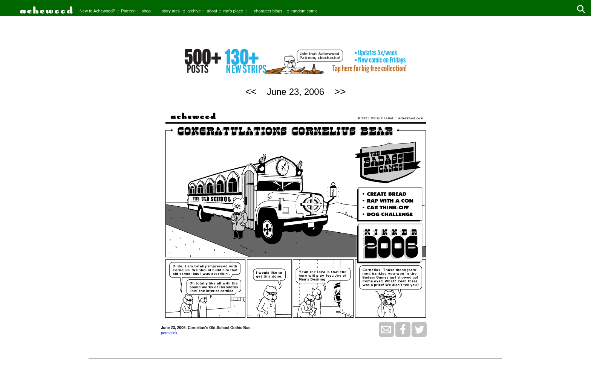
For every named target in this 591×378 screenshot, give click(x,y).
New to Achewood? (97, 11)
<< (251, 91)
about (212, 11)
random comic (304, 11)
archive (194, 11)
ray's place (233, 11)
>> (340, 91)
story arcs (171, 11)
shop (146, 11)
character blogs (268, 11)
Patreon (128, 11)
